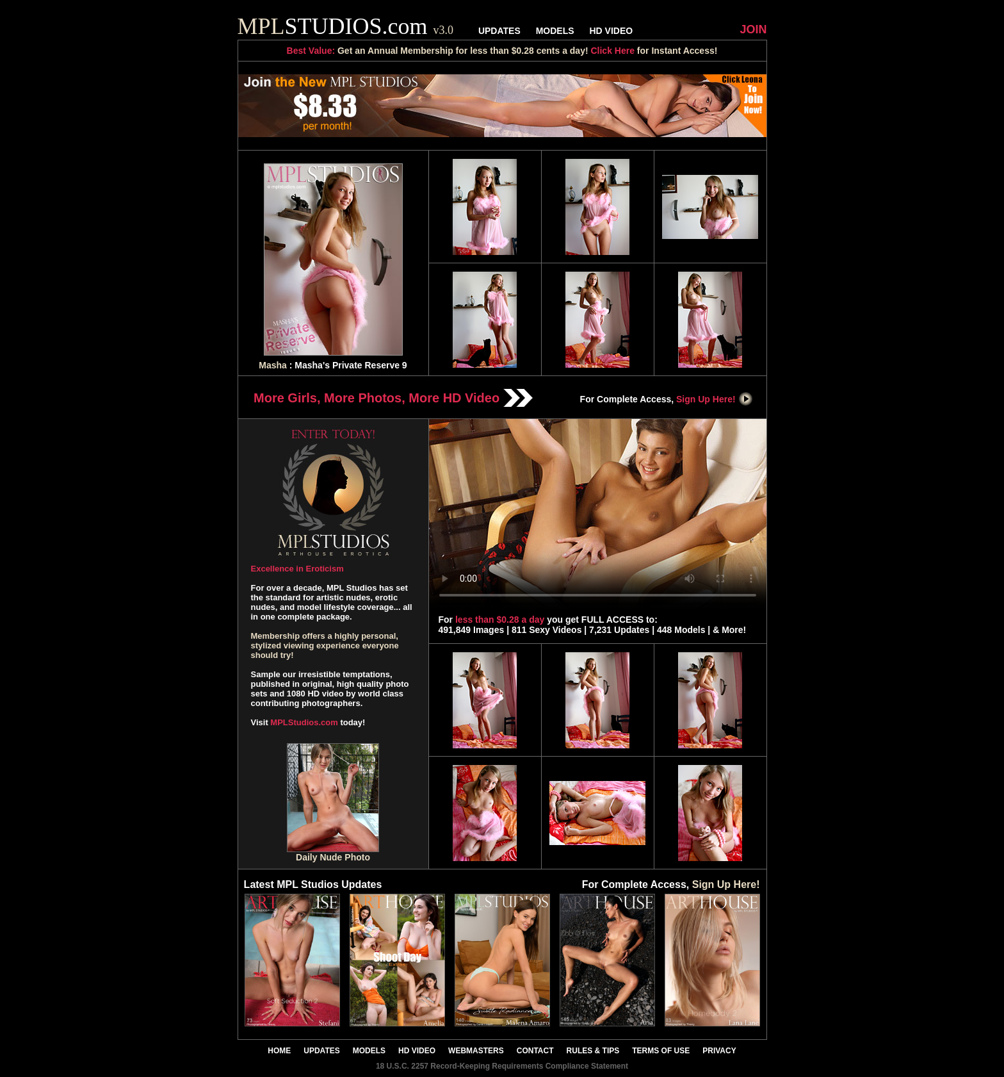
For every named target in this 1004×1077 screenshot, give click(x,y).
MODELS (555, 31)
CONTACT (535, 1050)
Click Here (612, 50)
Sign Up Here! (714, 399)
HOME (279, 1050)
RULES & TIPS (593, 1050)
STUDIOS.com (346, 26)
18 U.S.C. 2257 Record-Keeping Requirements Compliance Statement (502, 1066)
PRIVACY (719, 1050)
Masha (273, 365)
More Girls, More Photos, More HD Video (393, 398)
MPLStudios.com (303, 722)
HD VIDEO (611, 31)
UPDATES (499, 31)
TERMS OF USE (661, 1050)
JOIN (753, 29)
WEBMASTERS (476, 1050)
